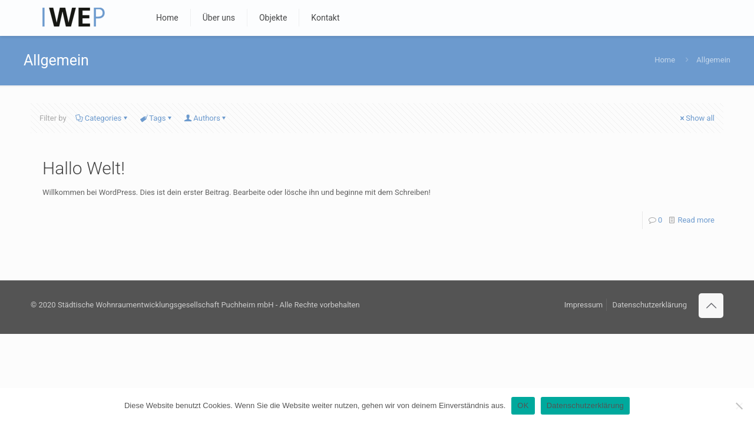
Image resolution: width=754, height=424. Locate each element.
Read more (696, 220)
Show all (696, 118)
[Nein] (739, 406)
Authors (206, 118)
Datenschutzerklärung (649, 304)
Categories (102, 118)
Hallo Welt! (83, 168)
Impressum (583, 304)
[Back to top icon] (711, 305)
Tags (156, 118)
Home (664, 59)
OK (522, 405)
